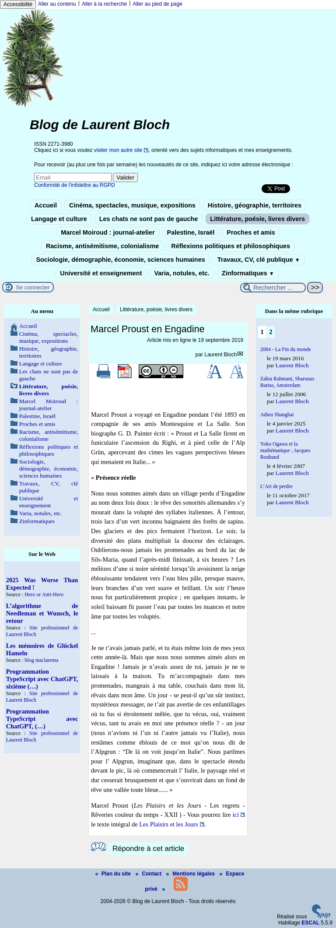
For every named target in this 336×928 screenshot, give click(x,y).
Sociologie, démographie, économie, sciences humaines (120, 259)
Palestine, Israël (191, 232)
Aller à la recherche (104, 4)
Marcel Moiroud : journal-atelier (107, 232)
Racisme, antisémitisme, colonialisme (102, 246)
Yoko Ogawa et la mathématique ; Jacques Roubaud (285, 450)
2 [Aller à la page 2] (270, 331)
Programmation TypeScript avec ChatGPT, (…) (42, 719)
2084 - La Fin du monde (285, 349)
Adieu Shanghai (277, 414)
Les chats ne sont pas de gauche (148, 218)
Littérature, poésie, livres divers (257, 218)
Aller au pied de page (157, 4)
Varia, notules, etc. (181, 273)
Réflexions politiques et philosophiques (230, 246)
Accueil (46, 205)
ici (236, 814)
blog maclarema (41, 660)
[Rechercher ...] (273, 287)
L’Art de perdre (276, 486)
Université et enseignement (101, 273)
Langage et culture (59, 218)
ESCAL (310, 923)
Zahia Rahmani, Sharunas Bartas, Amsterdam (287, 382)
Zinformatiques (248, 273)
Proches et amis (251, 232)
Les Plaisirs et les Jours (168, 824)
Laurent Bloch (220, 355)
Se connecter (33, 287)
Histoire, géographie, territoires (254, 205)
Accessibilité (18, 4)
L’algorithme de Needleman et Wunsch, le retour (42, 613)
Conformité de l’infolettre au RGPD (74, 185)
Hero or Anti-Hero (43, 594)
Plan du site (114, 874)
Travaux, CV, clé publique (258, 259)
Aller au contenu (57, 4)
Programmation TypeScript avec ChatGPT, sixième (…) (42, 679)
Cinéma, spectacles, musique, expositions (132, 205)
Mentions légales (191, 874)
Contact (149, 874)
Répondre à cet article (148, 848)
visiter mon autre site (118, 150)
